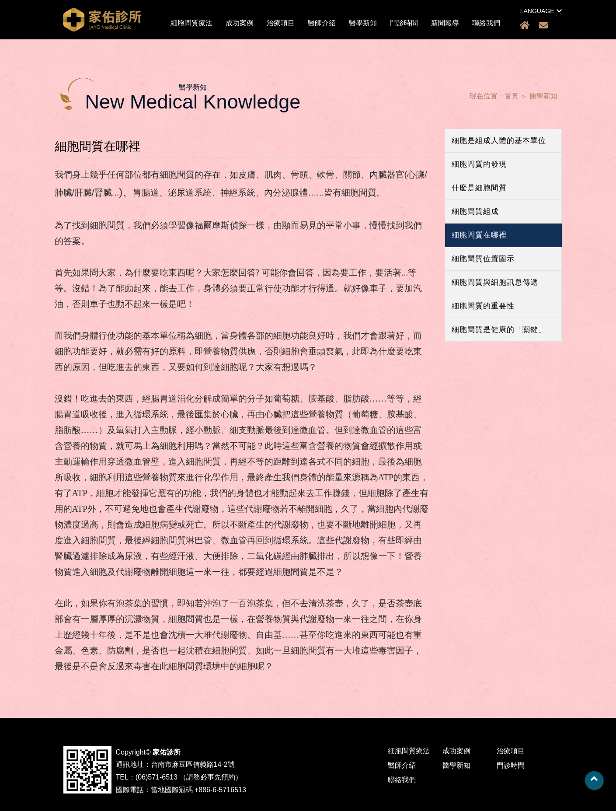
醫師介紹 (322, 23)
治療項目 (281, 23)
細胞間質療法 (191, 23)
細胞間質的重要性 (483, 306)
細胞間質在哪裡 (479, 235)
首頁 (512, 96)
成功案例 (240, 23)
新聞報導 (445, 23)
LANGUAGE (541, 10)
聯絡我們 (486, 23)
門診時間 (404, 23)
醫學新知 (363, 23)
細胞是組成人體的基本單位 (499, 140)
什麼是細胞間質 (479, 188)
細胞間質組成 (475, 211)
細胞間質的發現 (479, 164)
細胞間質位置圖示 (483, 259)
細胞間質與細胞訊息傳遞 (495, 282)
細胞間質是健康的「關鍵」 (499, 329)
